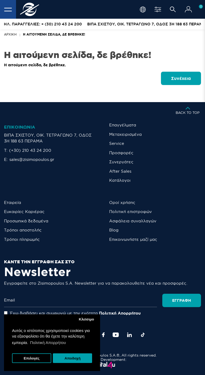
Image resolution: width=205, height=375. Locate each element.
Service (116, 143)
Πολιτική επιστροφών (130, 211)
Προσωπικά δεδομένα (26, 221)
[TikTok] (142, 335)
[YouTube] (116, 335)
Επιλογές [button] (32, 358)
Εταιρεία (12, 202)
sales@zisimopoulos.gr (31, 159)
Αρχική (10, 34)
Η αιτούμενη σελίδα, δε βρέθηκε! (54, 34)
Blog (114, 230)
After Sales (120, 171)
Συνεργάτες (121, 162)
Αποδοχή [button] (73, 358)
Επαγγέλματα (122, 125)
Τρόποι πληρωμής (22, 239)
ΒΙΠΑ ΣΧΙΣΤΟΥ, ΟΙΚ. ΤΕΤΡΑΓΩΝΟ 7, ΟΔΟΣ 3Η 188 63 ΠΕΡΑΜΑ (48, 138)
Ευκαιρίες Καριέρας (24, 211)
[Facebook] (103, 335)
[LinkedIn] (129, 335)
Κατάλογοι (120, 180)
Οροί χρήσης (122, 202)
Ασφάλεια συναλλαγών (132, 221)
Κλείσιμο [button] (86, 319)
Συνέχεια (181, 78)
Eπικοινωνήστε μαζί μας (133, 239)
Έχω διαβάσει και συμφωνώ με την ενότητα (72, 313)
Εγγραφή (181, 300)
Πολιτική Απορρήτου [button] (48, 342)
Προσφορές (121, 152)
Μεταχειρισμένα (125, 134)
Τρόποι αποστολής (23, 230)
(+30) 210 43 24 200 (30, 150)
